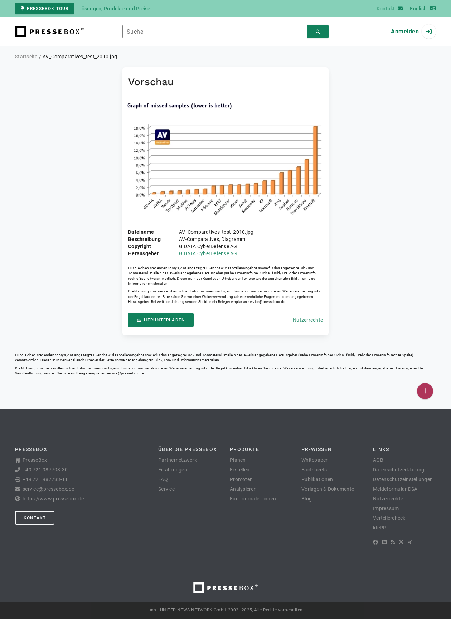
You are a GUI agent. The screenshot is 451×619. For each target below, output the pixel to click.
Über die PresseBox (187, 449)
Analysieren (243, 489)
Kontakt (35, 518)
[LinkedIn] (384, 542)
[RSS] (393, 542)
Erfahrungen (172, 470)
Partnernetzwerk (177, 460)
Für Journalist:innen (253, 499)
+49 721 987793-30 (45, 470)
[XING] (410, 542)
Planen (238, 460)
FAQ (163, 479)
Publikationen (317, 479)
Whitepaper (314, 460)
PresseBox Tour (44, 8)
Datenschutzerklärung (398, 470)
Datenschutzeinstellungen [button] (403, 479)
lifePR (380, 528)
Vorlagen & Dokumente (327, 489)
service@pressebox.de (266, 302)
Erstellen (239, 470)
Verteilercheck (389, 518)
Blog (306, 499)
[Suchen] (318, 32)
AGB (378, 460)
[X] (401, 542)
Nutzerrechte (308, 320)
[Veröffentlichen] (425, 391)
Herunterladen (161, 320)
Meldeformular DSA (395, 489)
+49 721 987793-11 (45, 479)
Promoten (241, 479)
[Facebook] (375, 542)
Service (166, 489)
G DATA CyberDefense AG (208, 253)
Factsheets (314, 470)
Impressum (386, 508)
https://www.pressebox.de (53, 499)
